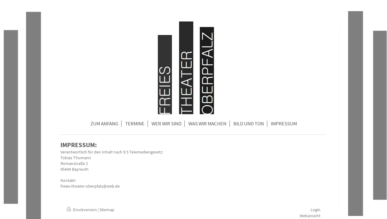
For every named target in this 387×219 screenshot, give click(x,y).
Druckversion (82, 209)
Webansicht (310, 215)
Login (315, 209)
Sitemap (106, 209)
